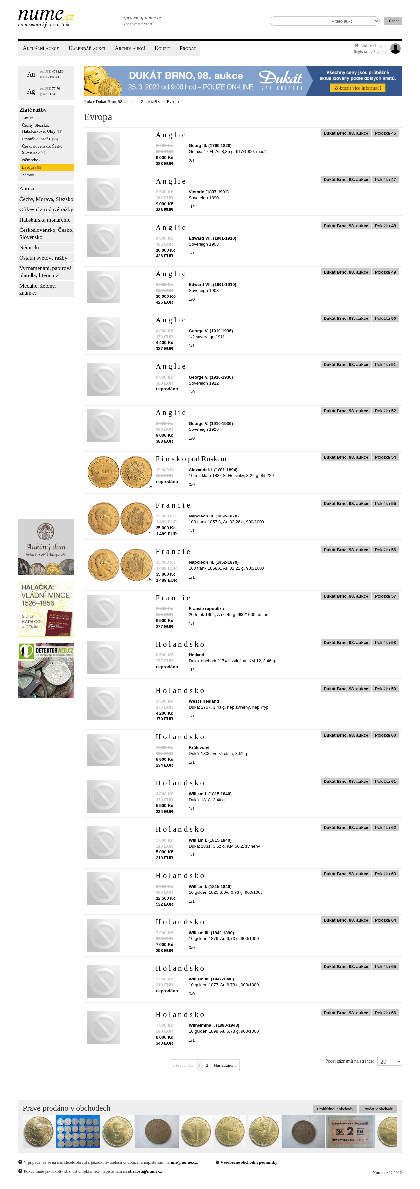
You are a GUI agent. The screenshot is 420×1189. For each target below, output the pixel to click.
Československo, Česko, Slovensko (43, 149)
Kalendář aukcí (87, 48)
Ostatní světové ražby (43, 258)
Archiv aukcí (130, 48)
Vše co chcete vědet (142, 19)
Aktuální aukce (41, 48)
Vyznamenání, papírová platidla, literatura (45, 271)
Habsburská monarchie (44, 220)
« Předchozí (183, 1065)
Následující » (225, 1065)
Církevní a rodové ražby (46, 209)
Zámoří (31, 174)
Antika (30, 117)
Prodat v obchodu (378, 1108)
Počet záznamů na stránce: (350, 1061)
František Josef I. (40, 138)
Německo (32, 159)
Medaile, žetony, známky (37, 289)
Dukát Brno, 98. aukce (115, 101)
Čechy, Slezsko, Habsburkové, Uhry (42, 128)
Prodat (188, 48)
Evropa (31, 167)
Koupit (162, 48)
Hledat (393, 20)
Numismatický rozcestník (43, 24)
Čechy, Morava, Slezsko (46, 199)
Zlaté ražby (33, 110)
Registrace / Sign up (370, 51)
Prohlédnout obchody (335, 1108)
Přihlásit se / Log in (370, 45)
